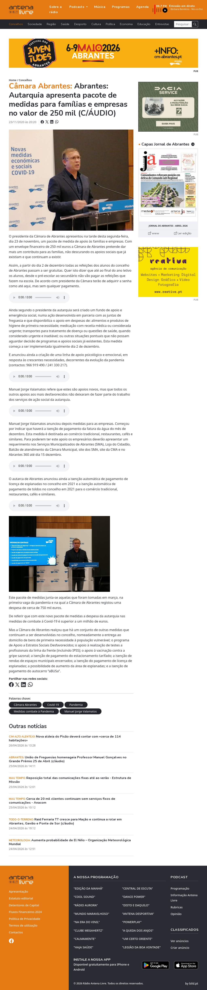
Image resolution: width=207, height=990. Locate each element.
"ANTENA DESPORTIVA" (138, 914)
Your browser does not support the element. (39, 297)
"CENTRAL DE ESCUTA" (137, 888)
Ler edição (182, 233)
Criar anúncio (180, 948)
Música (100, 7)
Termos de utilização (23, 925)
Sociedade (35, 24)
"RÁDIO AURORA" (86, 905)
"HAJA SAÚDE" (83, 947)
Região (51, 24)
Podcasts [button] (77, 7)
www (153, 233)
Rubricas (177, 907)
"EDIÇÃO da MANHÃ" (88, 888)
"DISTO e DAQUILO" (136, 905)
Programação (180, 888)
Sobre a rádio (55, 9)
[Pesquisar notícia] (183, 24)
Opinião (176, 914)
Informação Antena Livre (184, 897)
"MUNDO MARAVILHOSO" (91, 914)
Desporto (80, 24)
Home (12, 80)
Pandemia (76, 705)
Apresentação (18, 891)
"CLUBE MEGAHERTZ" (88, 930)
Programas (121, 7)
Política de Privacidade (24, 919)
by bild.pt (191, 983)
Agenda (142, 7)
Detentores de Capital (24, 905)
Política (110, 24)
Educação (143, 24)
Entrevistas (162, 24)
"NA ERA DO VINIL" (87, 922)
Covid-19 (53, 705)
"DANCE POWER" (133, 897)
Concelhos (16, 24)
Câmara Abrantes (25, 705)
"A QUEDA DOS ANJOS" (137, 930)
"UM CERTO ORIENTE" (137, 939)
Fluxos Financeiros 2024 (25, 912)
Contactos (16, 932)
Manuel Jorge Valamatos (80, 711)
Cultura (96, 24)
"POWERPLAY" (132, 922)
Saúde (65, 24)
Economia (126, 24)
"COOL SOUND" (84, 897)
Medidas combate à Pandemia (34, 711)
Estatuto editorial (21, 898)
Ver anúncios (180, 941)
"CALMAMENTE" (85, 939)
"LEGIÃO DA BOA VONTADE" (141, 947)
